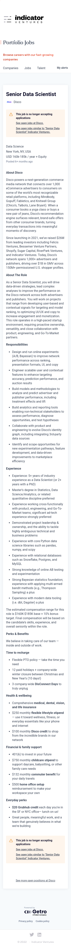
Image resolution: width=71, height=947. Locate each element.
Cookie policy (42, 921)
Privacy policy (26, 921)
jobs (27, 68)
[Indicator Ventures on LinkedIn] (39, 934)
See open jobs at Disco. (30, 123)
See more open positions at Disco (35, 880)
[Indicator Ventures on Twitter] (32, 934)
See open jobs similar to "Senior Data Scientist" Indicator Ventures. (38, 130)
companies (10, 68)
